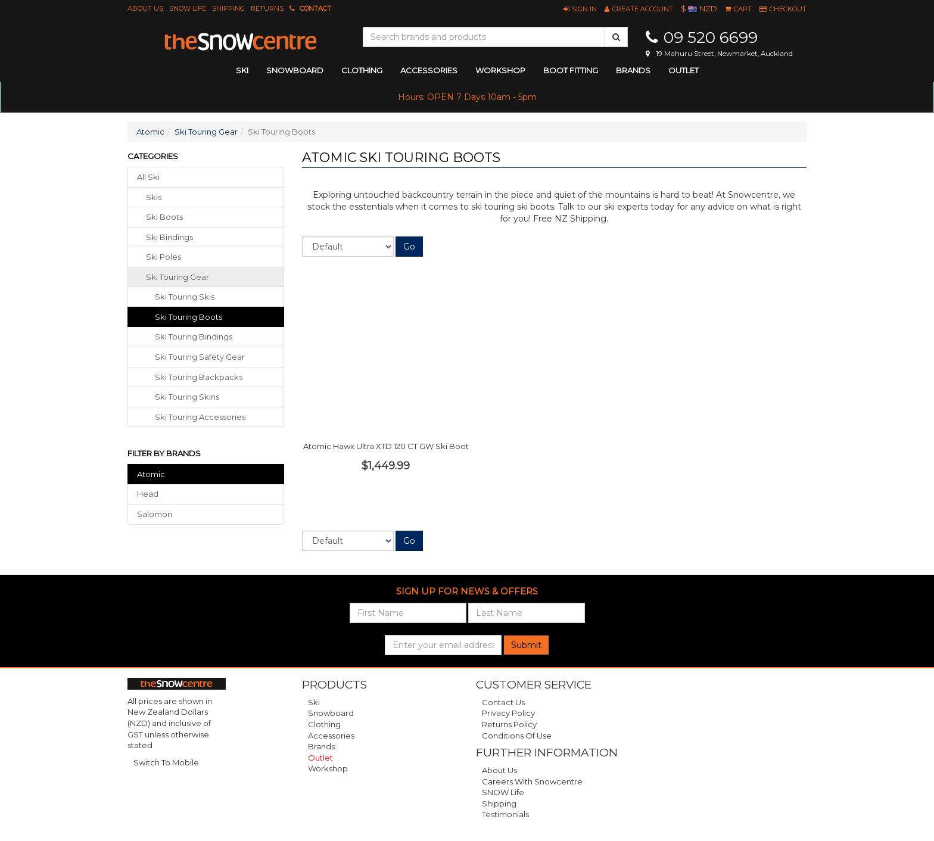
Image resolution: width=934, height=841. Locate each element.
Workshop (500, 70)
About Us (145, 8)
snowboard (294, 70)
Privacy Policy (508, 713)
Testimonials (505, 814)
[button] (580, 9)
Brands (633, 70)
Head (147, 494)
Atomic (150, 131)
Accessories (331, 735)
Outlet (683, 70)
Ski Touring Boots (188, 317)
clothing (361, 70)
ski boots (164, 217)
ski (242, 70)
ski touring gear (177, 277)
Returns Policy (509, 724)
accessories (428, 70)
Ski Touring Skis (184, 296)
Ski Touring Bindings (193, 336)
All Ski (148, 177)
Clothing (324, 724)
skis (153, 197)
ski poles (163, 256)
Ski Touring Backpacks (198, 377)
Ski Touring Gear (206, 131)
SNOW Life (187, 8)
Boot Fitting (570, 70)
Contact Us (503, 702)
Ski (314, 702)
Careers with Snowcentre (532, 781)
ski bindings (169, 237)
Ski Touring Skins (187, 396)
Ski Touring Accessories (200, 417)
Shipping (228, 8)
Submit (526, 645)
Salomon (154, 514)
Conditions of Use (517, 735)
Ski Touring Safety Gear (200, 357)
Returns (267, 8)
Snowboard (331, 713)
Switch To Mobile (166, 762)
